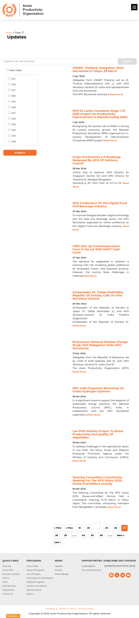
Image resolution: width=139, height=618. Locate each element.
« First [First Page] (57, 527)
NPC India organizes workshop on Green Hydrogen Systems (98, 390)
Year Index (15, 70)
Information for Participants (39, 578)
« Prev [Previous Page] (69, 527)
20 (88, 527)
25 (106, 527)
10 (79, 527)
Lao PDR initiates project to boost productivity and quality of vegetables (97, 434)
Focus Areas (32, 566)
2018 (12, 96)
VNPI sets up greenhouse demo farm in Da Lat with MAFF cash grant (96, 249)
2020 (13, 107)
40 (83, 535)
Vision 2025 (7, 570)
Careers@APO (88, 566)
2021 (12, 113)
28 (56, 535)
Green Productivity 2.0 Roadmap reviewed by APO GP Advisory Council (96, 160)
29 (65, 535)
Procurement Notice (91, 570)
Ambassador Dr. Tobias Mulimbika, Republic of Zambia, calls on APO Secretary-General (98, 295)
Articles (58, 570)
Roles (5, 582)
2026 (13, 141)
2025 (13, 135)
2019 (12, 101)
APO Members (9, 586)
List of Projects (33, 574)
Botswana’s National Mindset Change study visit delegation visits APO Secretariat (100, 345)
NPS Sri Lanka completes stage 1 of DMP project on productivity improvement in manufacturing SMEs (100, 114)
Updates (59, 566)
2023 (13, 124)
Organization (8, 590)
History (5, 578)
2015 (12, 78)
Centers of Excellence (36, 586)
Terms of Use (66, 608)
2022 (13, 118)
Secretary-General (10, 574)
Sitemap (50, 608)
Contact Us (7, 594)
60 (101, 535)
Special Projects (33, 590)
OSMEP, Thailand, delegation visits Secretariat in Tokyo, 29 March (98, 69)
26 (115, 527)
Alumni (29, 594)
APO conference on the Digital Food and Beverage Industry (99, 204)
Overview (6, 566)
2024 (13, 130)
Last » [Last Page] (57, 542)
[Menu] (134, 7)
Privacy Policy (86, 608)
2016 (12, 84)
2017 (12, 90)
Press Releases (62, 574)
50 (92, 535)
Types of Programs (35, 570)
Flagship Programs (35, 582)
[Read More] (116, 94)
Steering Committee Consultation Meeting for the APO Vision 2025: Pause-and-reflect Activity (97, 480)
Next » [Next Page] (120, 535)
